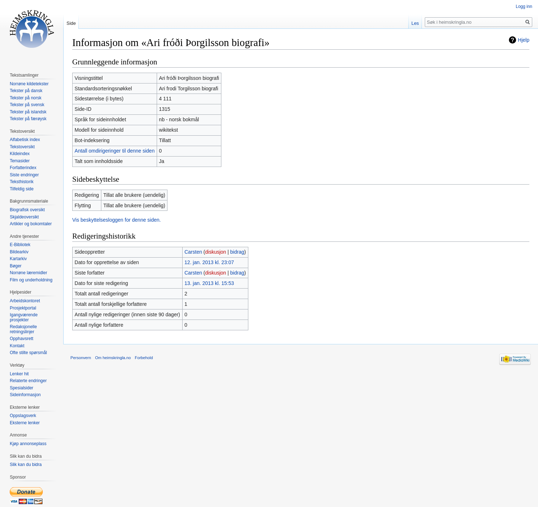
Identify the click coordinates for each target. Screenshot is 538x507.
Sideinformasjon (25, 394)
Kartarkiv (18, 258)
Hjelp (523, 40)
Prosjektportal (23, 308)
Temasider (19, 160)
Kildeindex (19, 153)
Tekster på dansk (26, 90)
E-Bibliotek (20, 244)
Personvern (80, 358)
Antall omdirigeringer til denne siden (115, 151)
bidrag (237, 252)
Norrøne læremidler (28, 272)
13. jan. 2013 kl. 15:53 (209, 283)
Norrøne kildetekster (29, 83)
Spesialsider (21, 387)
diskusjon (215, 252)
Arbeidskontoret (25, 300)
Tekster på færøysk (28, 118)
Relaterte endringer (28, 380)
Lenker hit (19, 373)
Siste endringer (24, 174)
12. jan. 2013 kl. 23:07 (209, 262)
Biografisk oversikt (27, 209)
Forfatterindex (23, 167)
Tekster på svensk (27, 104)
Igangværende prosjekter (23, 317)
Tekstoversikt (22, 146)
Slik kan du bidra (26, 464)
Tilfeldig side (21, 188)
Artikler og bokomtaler (31, 223)
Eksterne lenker (25, 422)
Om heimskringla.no (112, 358)
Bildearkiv (19, 251)
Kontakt (17, 345)
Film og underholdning (31, 279)
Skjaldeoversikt (24, 216)
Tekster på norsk (25, 97)
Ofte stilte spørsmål (28, 352)
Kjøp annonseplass (28, 443)
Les (415, 23)
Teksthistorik (21, 181)
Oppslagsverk (23, 415)
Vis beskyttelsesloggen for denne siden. (116, 220)
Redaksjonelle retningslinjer (23, 329)
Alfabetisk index (25, 139)
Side (71, 23)
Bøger (16, 265)
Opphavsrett (21, 338)
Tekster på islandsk (28, 111)
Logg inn (524, 6)
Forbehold (144, 358)
